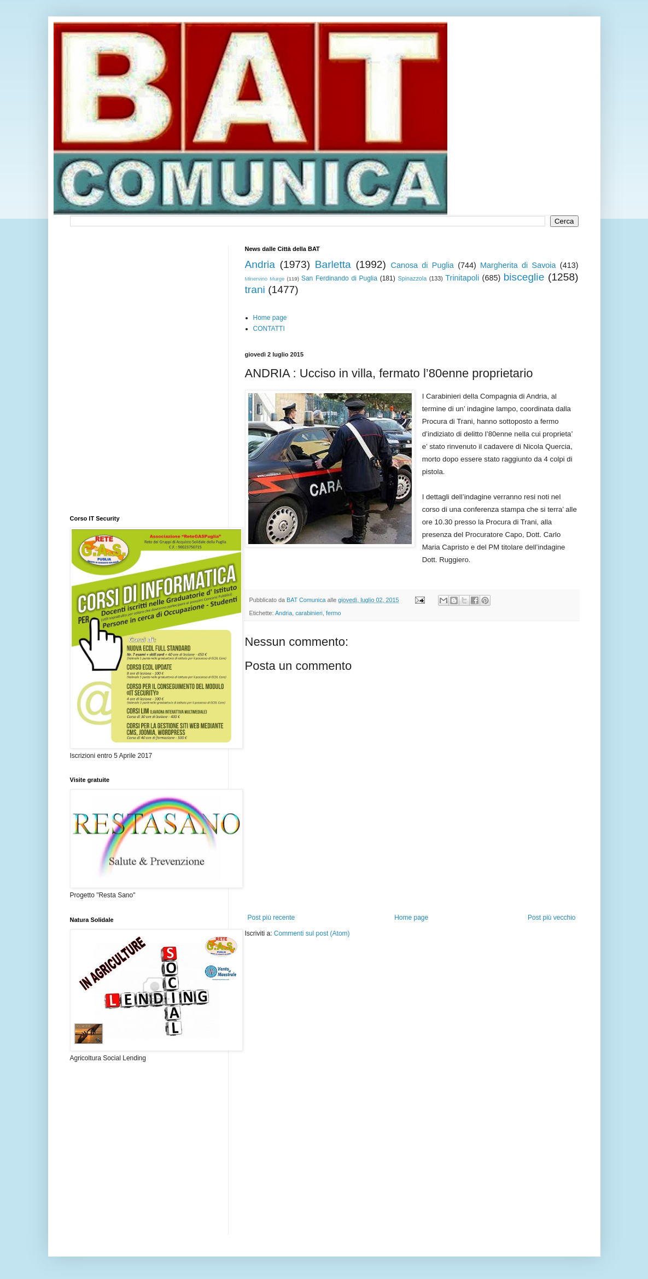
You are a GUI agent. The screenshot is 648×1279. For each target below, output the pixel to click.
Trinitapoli (462, 277)
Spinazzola (412, 278)
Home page (270, 318)
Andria (260, 264)
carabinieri (309, 613)
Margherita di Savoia (518, 265)
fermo (333, 613)
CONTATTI (269, 328)
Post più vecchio (551, 917)
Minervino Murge (265, 279)
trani (255, 289)
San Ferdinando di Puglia (339, 278)
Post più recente (271, 917)
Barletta (333, 264)
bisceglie (524, 277)
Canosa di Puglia (421, 265)
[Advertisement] (373, 971)
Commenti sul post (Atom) (312, 933)
